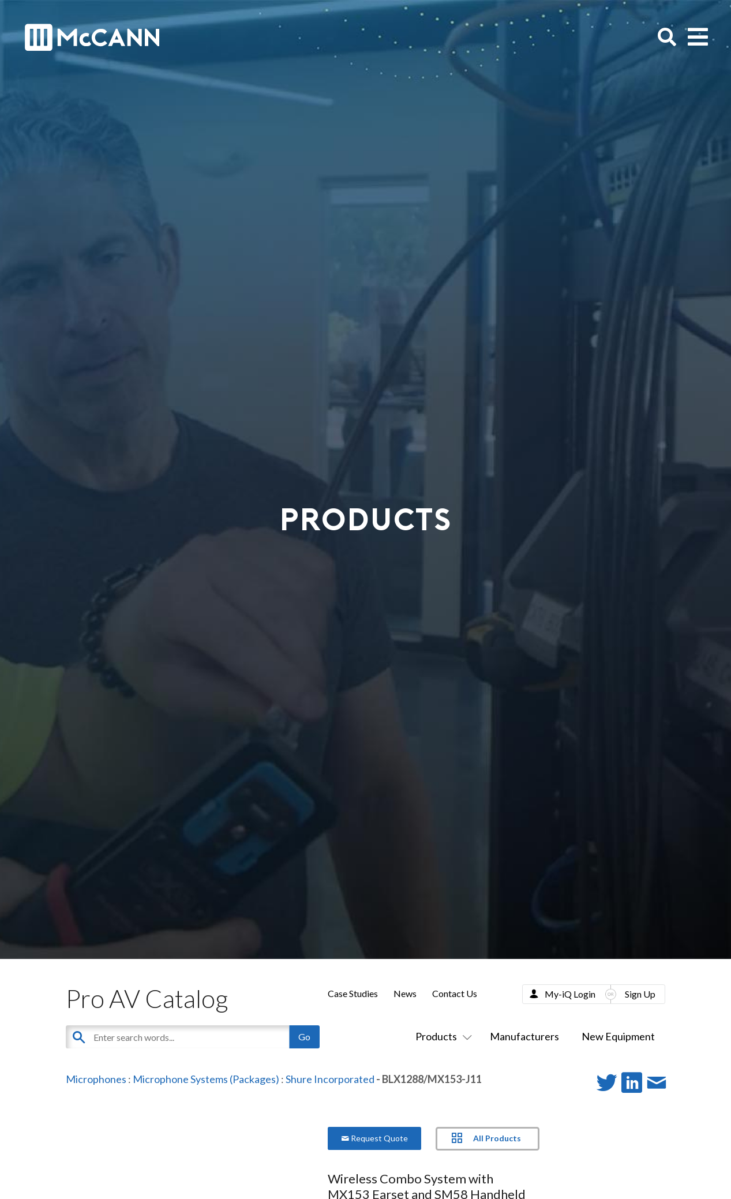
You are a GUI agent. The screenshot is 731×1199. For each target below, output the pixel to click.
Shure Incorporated (330, 1079)
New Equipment (618, 1036)
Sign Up (640, 993)
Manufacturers (524, 1036)
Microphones (96, 1079)
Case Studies (353, 993)
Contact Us (454, 993)
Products (441, 1036)
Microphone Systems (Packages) (206, 1079)
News (405, 993)
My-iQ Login (570, 993)
